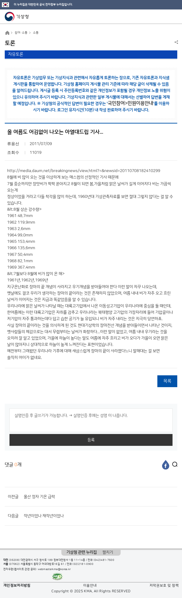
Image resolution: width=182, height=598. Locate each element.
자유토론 (15, 54)
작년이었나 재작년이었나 (44, 516)
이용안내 (90, 586)
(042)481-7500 (104, 560)
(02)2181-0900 (83, 564)
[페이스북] (165, 465)
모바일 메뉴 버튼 (174, 16)
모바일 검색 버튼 (166, 16)
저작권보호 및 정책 (164, 586)
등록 (91, 440)
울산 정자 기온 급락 (39, 497)
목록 (167, 381)
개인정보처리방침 (17, 586)
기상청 (17, 16)
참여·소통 (21, 32)
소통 (36, 32)
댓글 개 (13, 464)
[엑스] (173, 465)
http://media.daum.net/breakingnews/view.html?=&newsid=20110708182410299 (83, 171)
